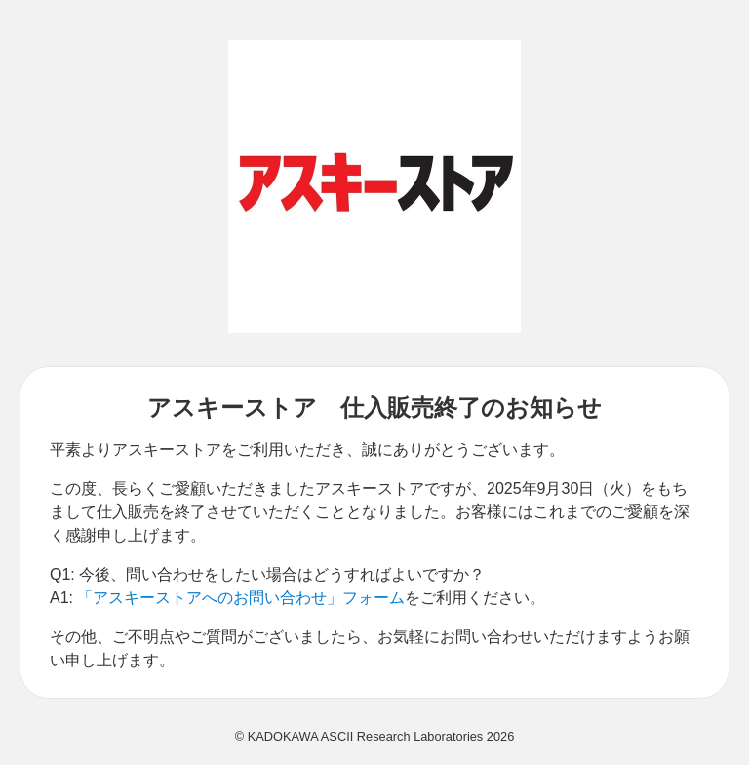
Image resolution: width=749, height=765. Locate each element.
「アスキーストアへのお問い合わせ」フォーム (241, 597)
